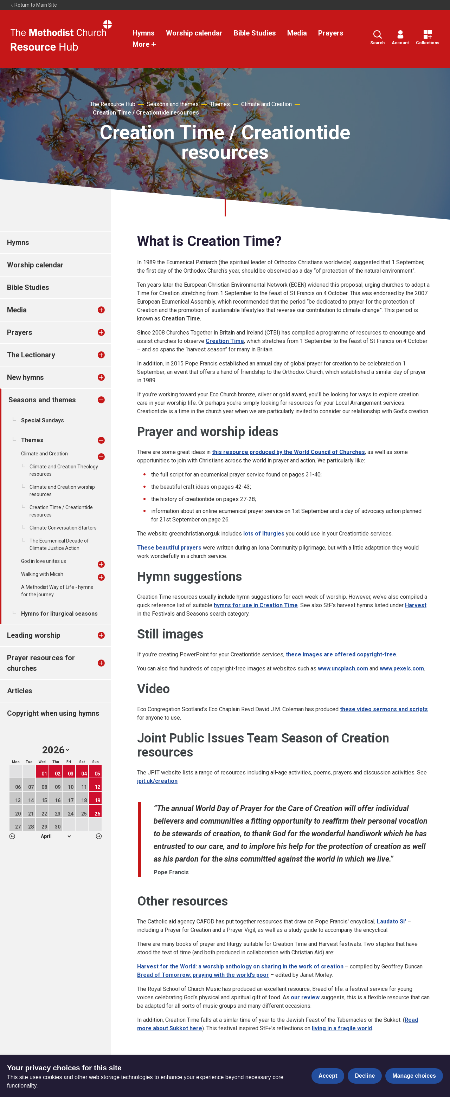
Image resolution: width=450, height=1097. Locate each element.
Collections (427, 37)
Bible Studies (255, 33)
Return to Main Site (34, 5)
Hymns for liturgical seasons (59, 613)
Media (297, 33)
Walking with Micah (42, 574)
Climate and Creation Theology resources (64, 470)
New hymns (25, 377)
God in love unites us (43, 561)
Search (377, 37)
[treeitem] (108, 309)
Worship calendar (194, 33)
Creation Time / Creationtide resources (146, 112)
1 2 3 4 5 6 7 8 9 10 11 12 (55, 836)
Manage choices (414, 1076)
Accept (328, 1076)
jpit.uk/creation (157, 781)
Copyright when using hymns (53, 713)
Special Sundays (42, 420)
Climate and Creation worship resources (62, 490)
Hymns (144, 33)
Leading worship (33, 635)
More (144, 44)
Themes (220, 104)
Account (400, 37)
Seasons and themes (173, 104)
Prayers (330, 33)
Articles (19, 691)
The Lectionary (31, 355)
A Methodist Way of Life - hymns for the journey (57, 590)
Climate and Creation (266, 104)
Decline (365, 1076)
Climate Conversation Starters (63, 528)
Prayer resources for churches (41, 663)
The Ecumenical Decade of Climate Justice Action (59, 544)
